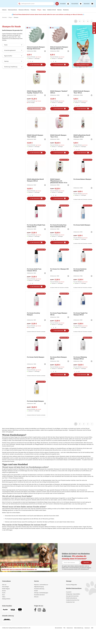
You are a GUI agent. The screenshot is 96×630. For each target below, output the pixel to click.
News (3, 594)
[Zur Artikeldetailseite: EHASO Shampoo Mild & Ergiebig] (36, 87)
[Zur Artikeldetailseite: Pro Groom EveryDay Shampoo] (36, 310)
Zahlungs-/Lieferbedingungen (41, 592)
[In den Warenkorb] (36, 64)
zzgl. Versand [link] (38, 56)
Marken (59, 9)
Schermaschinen (12, 9)
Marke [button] (5, 44)
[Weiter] (91, 21)
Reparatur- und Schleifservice (41, 584)
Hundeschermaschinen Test (72, 600)
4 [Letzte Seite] (87, 21)
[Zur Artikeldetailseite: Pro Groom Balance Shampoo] (82, 177)
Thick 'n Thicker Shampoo (11, 478)
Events (3, 592)
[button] (45, 51)
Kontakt (36, 590)
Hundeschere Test (70, 602)
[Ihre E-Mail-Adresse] (71, 562)
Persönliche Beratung (39, 588)
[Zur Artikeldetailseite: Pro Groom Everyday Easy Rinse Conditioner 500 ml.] (59, 221)
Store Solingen (5, 586)
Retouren (36, 596)
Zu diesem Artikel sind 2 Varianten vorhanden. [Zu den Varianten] (82, 199)
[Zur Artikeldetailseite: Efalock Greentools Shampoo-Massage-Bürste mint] (36, 43)
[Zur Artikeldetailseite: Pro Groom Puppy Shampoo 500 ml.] (59, 309)
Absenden (86, 562)
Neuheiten (66, 9)
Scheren (4, 9)
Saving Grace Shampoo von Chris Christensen (70, 474)
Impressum (87, 627)
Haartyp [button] (6, 61)
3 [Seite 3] (83, 21)
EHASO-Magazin (6, 588)
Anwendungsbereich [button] (10, 50)
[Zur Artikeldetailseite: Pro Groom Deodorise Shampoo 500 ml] (82, 266)
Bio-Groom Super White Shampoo (66, 486)
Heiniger (68, 581)
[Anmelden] (64, 3)
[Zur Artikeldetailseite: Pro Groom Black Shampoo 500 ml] (59, 353)
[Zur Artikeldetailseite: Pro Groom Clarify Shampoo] (36, 354)
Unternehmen (6, 581)
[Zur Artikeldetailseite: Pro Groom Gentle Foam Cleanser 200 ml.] (36, 265)
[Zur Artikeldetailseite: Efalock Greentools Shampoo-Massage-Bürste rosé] (59, 43)
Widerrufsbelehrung (78, 627)
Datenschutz (70, 627)
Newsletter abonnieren (39, 594)
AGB (92, 627)
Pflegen (39, 9)
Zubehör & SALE (51, 9)
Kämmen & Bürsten (24, 9)
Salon (44, 9)
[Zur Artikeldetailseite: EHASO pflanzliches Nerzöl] (82, 131)
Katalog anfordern (6, 598)
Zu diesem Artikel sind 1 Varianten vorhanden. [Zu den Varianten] (59, 287)
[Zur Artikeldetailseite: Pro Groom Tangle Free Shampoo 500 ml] (82, 310)
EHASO (22, 470)
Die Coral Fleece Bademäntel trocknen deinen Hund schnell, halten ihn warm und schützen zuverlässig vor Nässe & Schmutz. (48, 14)
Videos (3, 596)
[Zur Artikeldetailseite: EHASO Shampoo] (59, 87)
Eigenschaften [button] (8, 55)
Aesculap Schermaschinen (72, 596)
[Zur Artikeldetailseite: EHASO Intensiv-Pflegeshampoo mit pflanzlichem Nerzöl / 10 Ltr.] (59, 176)
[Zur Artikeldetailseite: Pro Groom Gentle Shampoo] (82, 222)
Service (36, 581)
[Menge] (30, 61)
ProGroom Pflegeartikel (71, 584)
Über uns (4, 584)
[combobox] (35, 3)
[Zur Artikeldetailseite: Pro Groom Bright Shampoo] (36, 396)
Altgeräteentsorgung (39, 586)
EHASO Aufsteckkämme (71, 598)
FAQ (64, 627)
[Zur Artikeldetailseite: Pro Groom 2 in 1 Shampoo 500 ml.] (59, 266)
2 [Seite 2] (79, 21)
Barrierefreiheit (58, 627)
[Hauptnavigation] (48, 9)
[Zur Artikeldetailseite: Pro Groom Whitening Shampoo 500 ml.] (82, 353)
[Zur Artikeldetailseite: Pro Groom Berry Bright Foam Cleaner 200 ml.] (36, 221)
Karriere (4, 590)
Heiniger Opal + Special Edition (73, 594)
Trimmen (33, 9)
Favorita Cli (68, 592)
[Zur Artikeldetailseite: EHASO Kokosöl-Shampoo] (82, 87)
